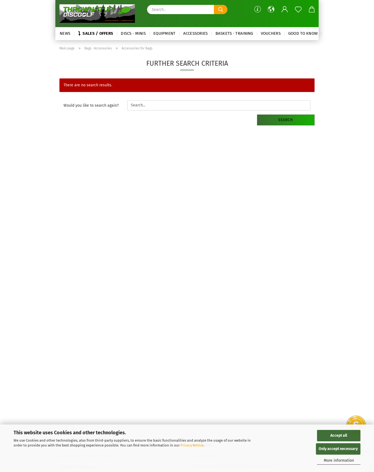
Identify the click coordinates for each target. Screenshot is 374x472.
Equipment (164, 33)
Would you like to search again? (91, 105)
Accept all (338, 435)
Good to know (303, 33)
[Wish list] (298, 9)
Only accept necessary (338, 448)
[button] (271, 9)
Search (285, 120)
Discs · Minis (133, 33)
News (65, 33)
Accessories (195, 33)
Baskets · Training (234, 33)
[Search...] (220, 9)
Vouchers (271, 33)
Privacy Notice (191, 445)
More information (339, 460)
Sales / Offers (95, 33)
